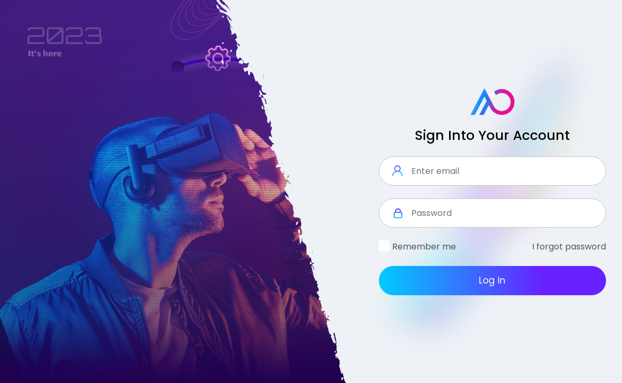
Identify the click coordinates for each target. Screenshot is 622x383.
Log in (492, 280)
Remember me (424, 246)
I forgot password (569, 246)
